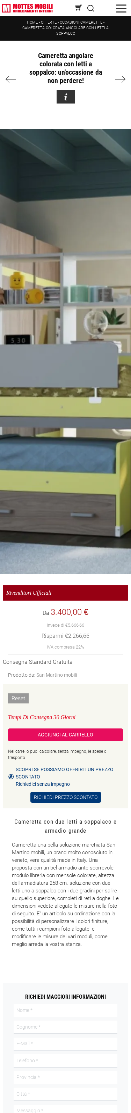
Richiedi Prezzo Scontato (65, 797)
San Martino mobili (56, 675)
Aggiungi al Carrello (65, 734)
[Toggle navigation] (121, 8)
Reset (18, 698)
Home (32, 22)
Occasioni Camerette (81, 22)
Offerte (49, 22)
